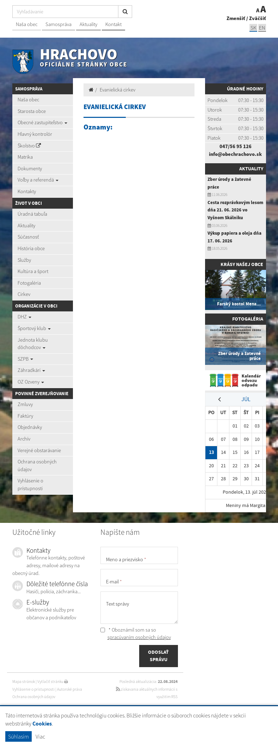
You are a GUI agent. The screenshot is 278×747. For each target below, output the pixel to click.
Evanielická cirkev (117, 90)
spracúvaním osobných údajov (139, 637)
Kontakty (27, 191)
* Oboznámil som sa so (135, 634)
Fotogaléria (29, 283)
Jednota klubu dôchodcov (33, 344)
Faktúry (25, 416)
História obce (31, 248)
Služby (24, 260)
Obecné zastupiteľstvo (42, 122)
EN (262, 27)
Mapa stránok (23, 681)
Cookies (42, 723)
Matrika (25, 157)
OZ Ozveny (31, 382)
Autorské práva (69, 689)
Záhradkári (31, 370)
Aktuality (88, 24)
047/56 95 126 (236, 146)
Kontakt (113, 24)
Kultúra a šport (33, 271)
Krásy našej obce (242, 264)
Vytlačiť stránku (52, 681)
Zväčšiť (257, 18)
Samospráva (58, 24)
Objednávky (30, 427)
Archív (24, 439)
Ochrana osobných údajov (37, 465)
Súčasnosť (28, 237)
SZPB (25, 359)
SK (253, 27)
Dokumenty (30, 168)
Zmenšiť (236, 18)
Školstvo (29, 146)
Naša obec (26, 24)
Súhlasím (18, 736)
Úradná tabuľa (32, 214)
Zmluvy (25, 404)
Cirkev (24, 294)
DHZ (24, 317)
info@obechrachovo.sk (235, 154)
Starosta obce (32, 111)
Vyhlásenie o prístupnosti (30, 484)
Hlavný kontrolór (35, 134)
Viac (40, 736)
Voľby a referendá (38, 180)
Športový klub (34, 328)
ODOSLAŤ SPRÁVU (158, 655)
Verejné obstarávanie (39, 450)
